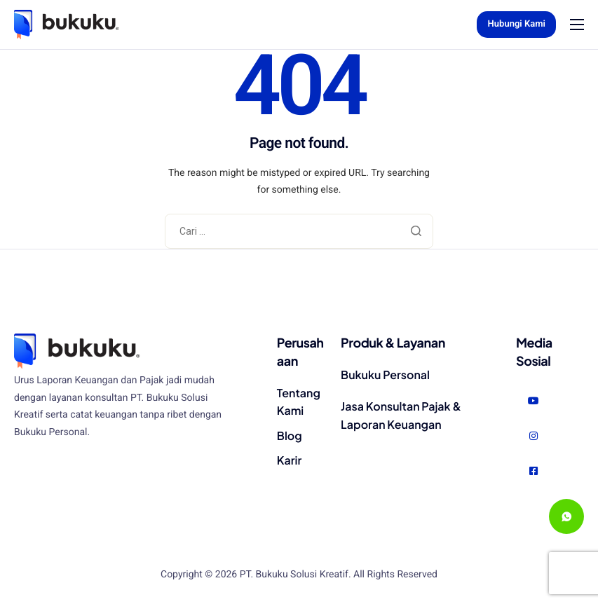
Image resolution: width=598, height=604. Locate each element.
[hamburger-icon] (577, 24)
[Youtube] (533, 401)
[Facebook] (533, 471)
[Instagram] (533, 436)
